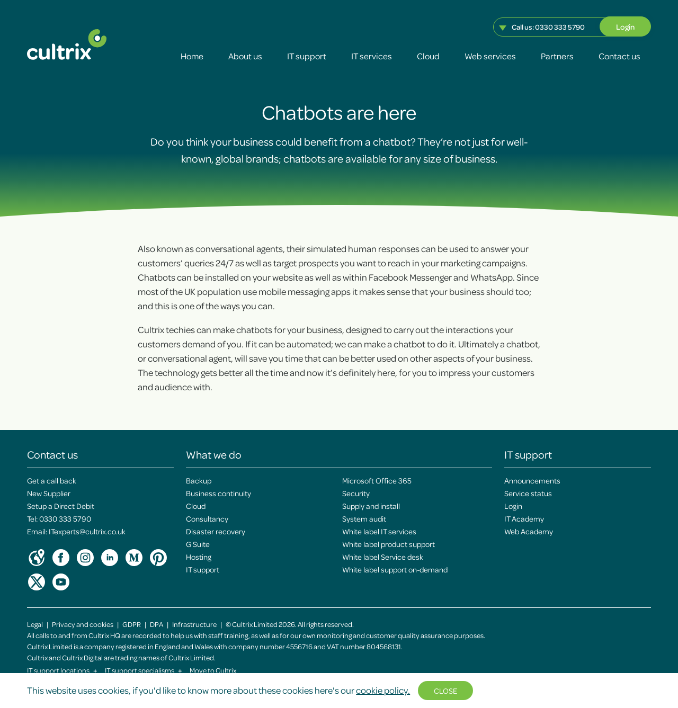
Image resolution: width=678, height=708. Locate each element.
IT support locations (62, 670)
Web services (490, 55)
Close (445, 690)
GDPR (131, 624)
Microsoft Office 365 (377, 480)
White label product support (388, 544)
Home (192, 55)
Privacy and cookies (82, 624)
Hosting (198, 556)
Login (625, 26)
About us (245, 55)
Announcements (532, 480)
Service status (528, 493)
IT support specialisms (143, 670)
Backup (198, 480)
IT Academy (524, 518)
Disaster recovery (215, 531)
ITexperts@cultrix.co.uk (87, 531)
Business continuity (218, 493)
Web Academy (528, 531)
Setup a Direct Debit (60, 505)
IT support (306, 55)
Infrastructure (194, 624)
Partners (557, 55)
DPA (156, 624)
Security (356, 493)
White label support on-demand (395, 569)
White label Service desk (382, 556)
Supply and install (371, 505)
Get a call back (51, 480)
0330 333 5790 (560, 26)
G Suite (198, 544)
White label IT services (379, 531)
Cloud (428, 55)
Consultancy (207, 518)
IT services (371, 55)
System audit (364, 518)
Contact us (619, 55)
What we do (214, 454)
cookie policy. (383, 690)
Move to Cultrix (213, 670)
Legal (35, 624)
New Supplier (48, 493)
